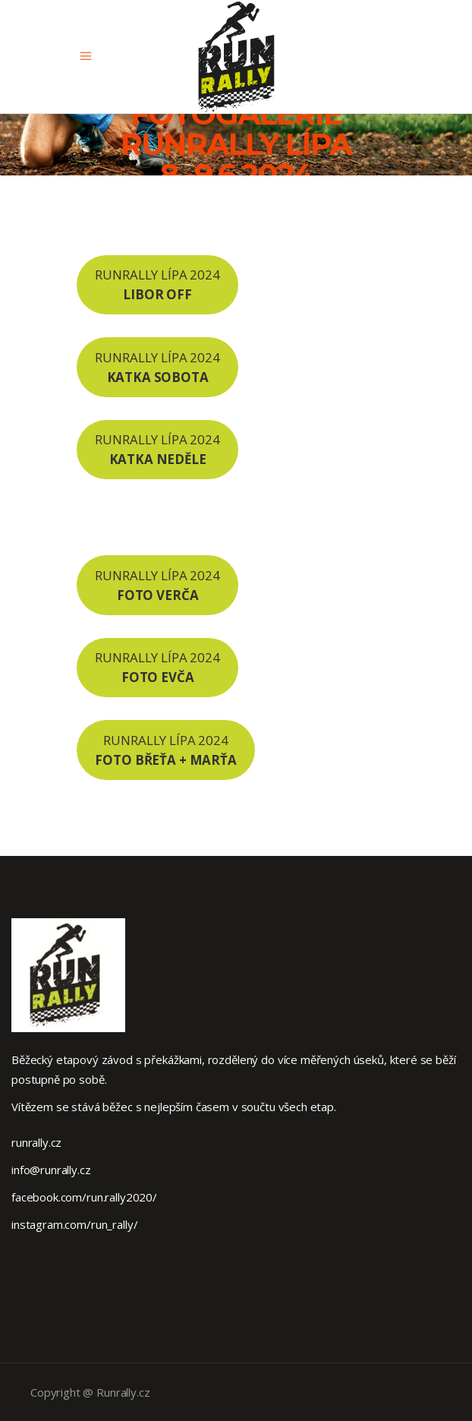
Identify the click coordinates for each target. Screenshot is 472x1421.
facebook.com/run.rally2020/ (84, 1197)
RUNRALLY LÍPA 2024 (157, 284)
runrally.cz (36, 1142)
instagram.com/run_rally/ (74, 1224)
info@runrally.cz (51, 1169)
